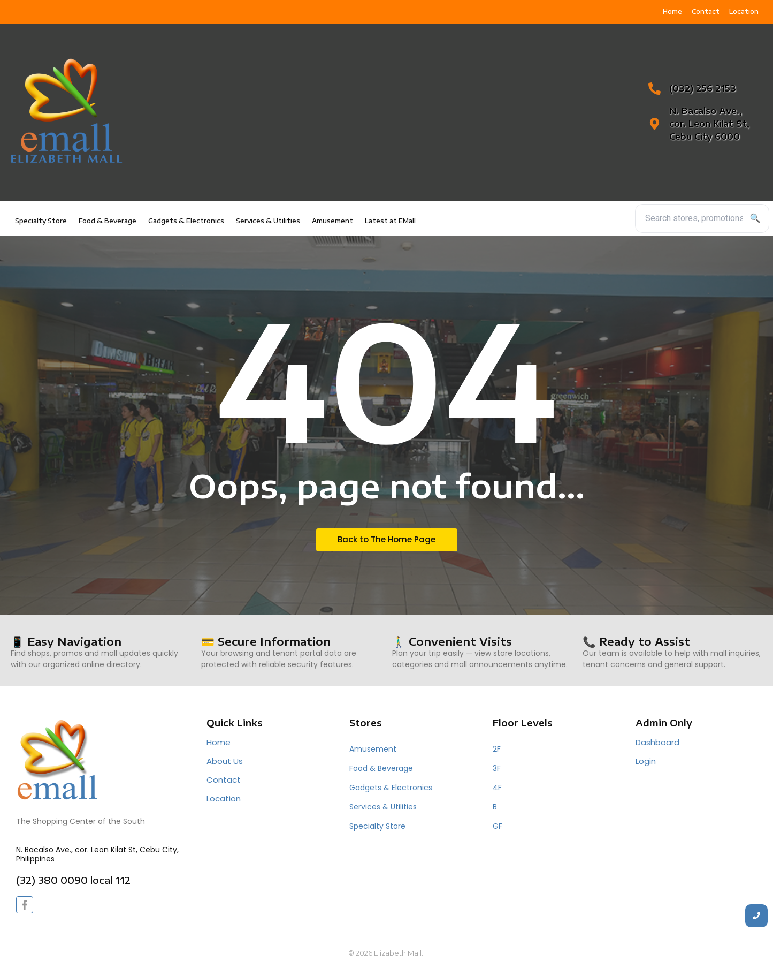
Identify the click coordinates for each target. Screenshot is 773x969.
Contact (223, 779)
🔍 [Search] (755, 218)
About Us (224, 761)
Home (218, 742)
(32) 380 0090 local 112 (73, 880)
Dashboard (657, 742)
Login (646, 761)
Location (223, 798)
